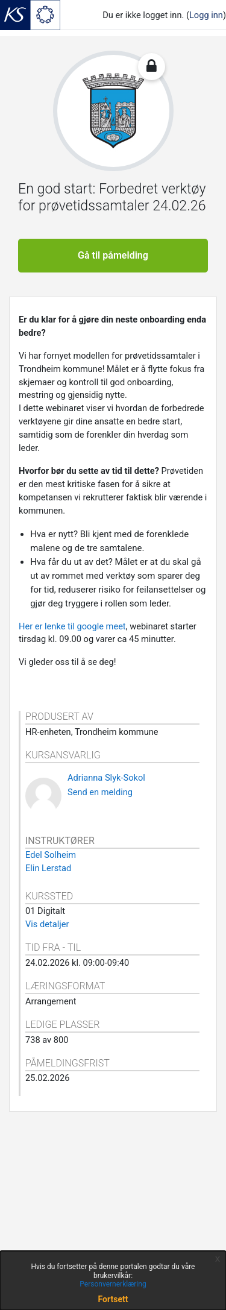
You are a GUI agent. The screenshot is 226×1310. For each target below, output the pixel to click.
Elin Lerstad (48, 868)
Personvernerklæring (113, 1284)
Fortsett (113, 1299)
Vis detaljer (47, 924)
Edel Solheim (50, 854)
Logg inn (206, 15)
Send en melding (100, 792)
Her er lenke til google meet (72, 626)
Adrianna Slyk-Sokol (106, 777)
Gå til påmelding (113, 255)
